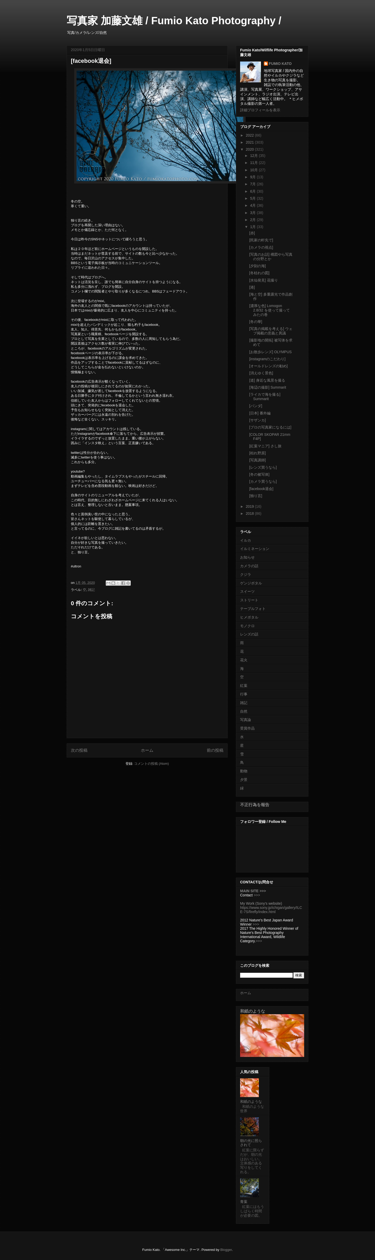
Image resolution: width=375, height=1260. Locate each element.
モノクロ (247, 626)
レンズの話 (249, 634)
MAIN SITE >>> (253, 891)
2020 (250, 149)
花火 (243, 660)
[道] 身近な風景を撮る (267, 380)
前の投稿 (215, 750)
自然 (243, 711)
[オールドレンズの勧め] (268, 366)
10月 (254, 170)
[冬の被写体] (259, 474)
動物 (243, 771)
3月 (253, 213)
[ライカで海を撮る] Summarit (264, 396)
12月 (254, 156)
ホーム (147, 750)
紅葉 (243, 685)
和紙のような (252, 1011)
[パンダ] (255, 406)
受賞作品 (247, 728)
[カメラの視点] (261, 247)
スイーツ (247, 591)
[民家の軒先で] (261, 240)
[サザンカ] (257, 420)
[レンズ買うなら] (263, 467)
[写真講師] (257, 460)
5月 (253, 198)
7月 (253, 184)
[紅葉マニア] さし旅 (265, 446)
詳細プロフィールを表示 (260, 110)
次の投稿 (79, 750)
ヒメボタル (249, 617)
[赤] (252, 233)
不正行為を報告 (254, 804)
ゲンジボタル (251, 583)
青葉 (243, 1202)
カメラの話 (249, 566)
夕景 (243, 780)
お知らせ (247, 557)
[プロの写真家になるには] (270, 427)
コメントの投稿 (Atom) (151, 764)
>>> (257, 895)
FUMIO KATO (280, 64)
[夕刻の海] (257, 266)
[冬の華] (255, 322)
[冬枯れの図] (259, 273)
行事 (243, 694)
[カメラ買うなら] (263, 481)
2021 (250, 142)
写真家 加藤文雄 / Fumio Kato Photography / (174, 20)
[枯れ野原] (257, 453)
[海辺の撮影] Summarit (267, 387)
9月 (253, 177)
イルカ (245, 540)
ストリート (249, 600)
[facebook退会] (261, 489)
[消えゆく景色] (261, 373)
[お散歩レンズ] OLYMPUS (270, 352)
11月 (254, 163)
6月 (253, 191)
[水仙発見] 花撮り (263, 280)
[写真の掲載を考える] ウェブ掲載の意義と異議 (270, 331)
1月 (253, 227)
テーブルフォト (253, 609)
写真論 (245, 720)
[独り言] (255, 496)
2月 (253, 220)
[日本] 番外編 (260, 413)
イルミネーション (254, 549)
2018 (250, 513)
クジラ (245, 574)
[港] (252, 287)
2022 (250, 135)
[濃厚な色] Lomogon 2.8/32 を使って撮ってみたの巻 (269, 310)
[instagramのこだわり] (267, 359)
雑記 (91, 590)
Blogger (226, 1250)
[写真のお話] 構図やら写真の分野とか (270, 256)
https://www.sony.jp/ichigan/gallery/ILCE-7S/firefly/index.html (271, 910)
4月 (253, 205)
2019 (250, 506)
